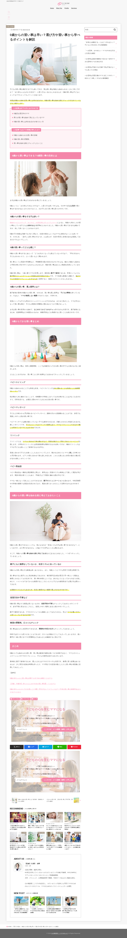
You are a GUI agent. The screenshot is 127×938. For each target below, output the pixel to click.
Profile (67, 8)
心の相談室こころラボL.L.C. (59, 933)
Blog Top (59, 8)
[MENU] (8, 17)
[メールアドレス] (28, 729)
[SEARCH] (8, 12)
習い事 (35, 699)
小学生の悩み (26, 699)
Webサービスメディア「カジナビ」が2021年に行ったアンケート (33, 222)
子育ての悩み (10, 26)
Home (52, 8)
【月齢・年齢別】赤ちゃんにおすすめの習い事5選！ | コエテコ (33, 684)
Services (74, 8)
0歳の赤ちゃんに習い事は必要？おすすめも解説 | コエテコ (31, 678)
